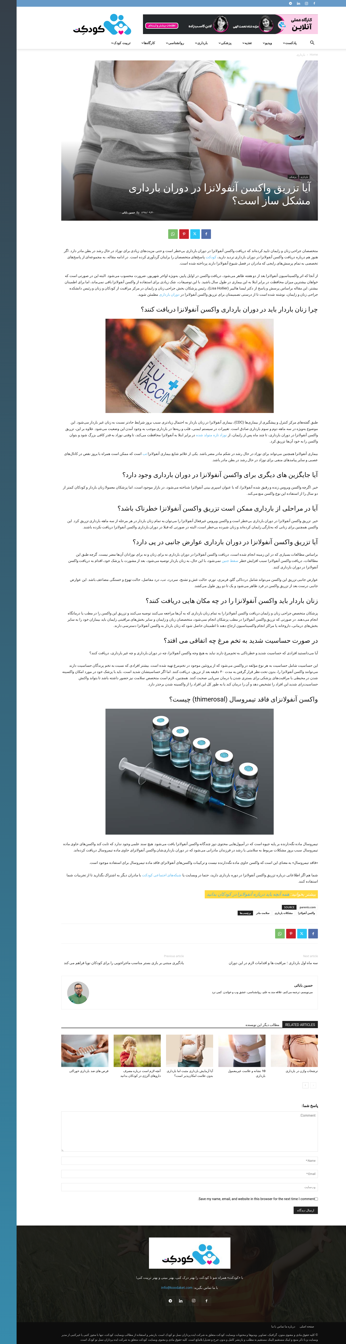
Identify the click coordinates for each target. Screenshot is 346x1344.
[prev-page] (297, 1085)
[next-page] (289, 1085)
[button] (295, 43)
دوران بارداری (152, 294)
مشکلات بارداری (267, 913)
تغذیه (230, 43)
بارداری (184, 43)
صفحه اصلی (290, 1326)
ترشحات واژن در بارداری (285, 1071)
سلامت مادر (246, 913)
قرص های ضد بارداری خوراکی (72, 1071)
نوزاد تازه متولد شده (194, 435)
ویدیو (250, 43)
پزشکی (208, 43)
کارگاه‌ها (131, 43)
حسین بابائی (111, 212)
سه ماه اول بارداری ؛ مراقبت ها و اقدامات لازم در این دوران (256, 963)
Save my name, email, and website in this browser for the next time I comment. (239, 1199)
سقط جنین (213, 561)
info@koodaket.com (160, 1287)
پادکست (272, 43)
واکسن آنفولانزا (289, 913)
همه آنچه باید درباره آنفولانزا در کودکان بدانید (231, 894)
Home (297, 55)
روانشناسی (157, 43)
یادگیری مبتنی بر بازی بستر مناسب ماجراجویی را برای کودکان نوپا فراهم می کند (107, 963)
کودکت (194, 257)
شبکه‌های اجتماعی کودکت (145, 875)
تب (128, 454)
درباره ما (273, 1326)
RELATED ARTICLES (283, 1025)
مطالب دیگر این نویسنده (246, 1025)
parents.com (291, 907)
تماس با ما (261, 1326)
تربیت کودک (103, 43)
